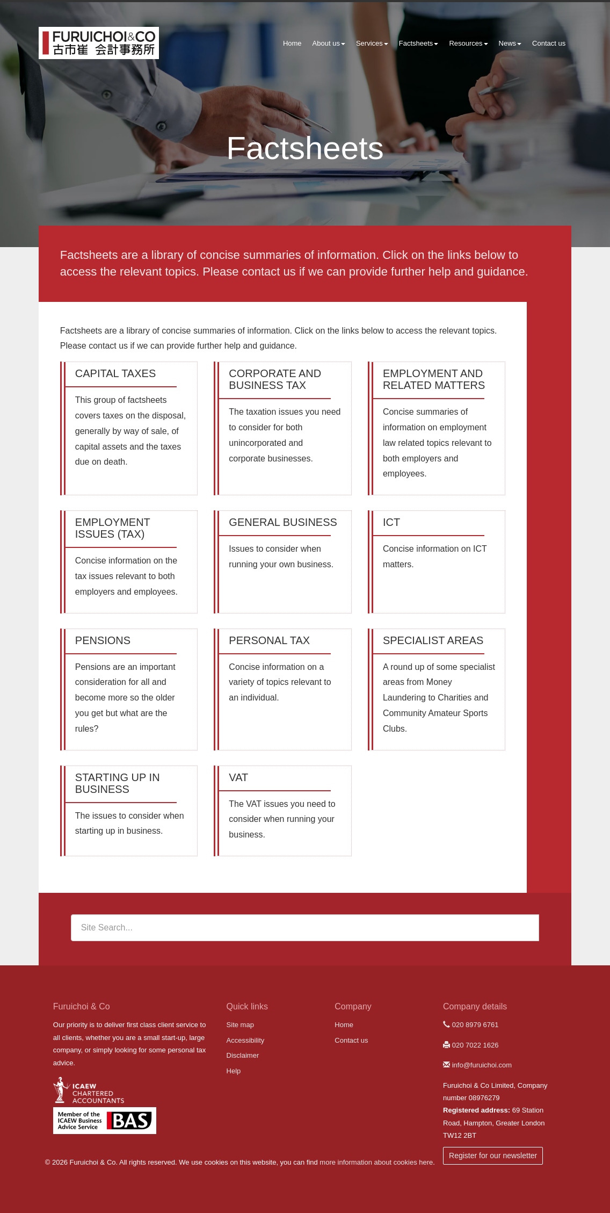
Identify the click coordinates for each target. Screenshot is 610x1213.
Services (372, 43)
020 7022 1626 (470, 1045)
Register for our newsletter (493, 1155)
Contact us (548, 43)
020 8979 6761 (470, 1025)
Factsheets (419, 43)
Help (234, 1071)
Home (292, 43)
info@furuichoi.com (477, 1065)
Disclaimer (243, 1055)
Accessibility (246, 1040)
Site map (240, 1025)
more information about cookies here (376, 1162)
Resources (468, 43)
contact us (269, 271)
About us (329, 43)
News (510, 43)
